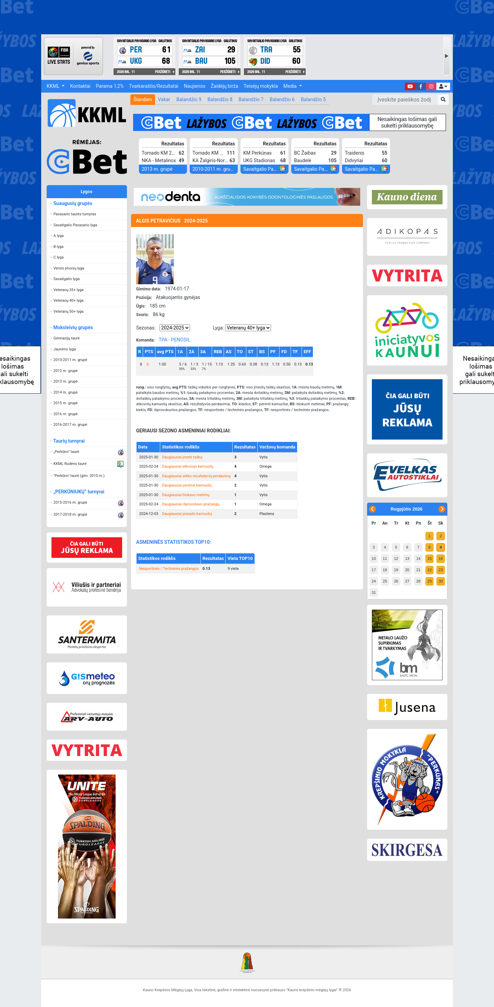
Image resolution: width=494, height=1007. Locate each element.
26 (396, 581)
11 (385, 558)
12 (396, 558)
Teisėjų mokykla (261, 86)
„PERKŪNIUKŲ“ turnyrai (79, 491)
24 (374, 581)
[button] (443, 86)
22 (429, 570)
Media (290, 86)
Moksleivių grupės (73, 327)
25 (385, 581)
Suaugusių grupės (73, 203)
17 (374, 570)
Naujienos (194, 86)
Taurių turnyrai (69, 441)
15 (429, 558)
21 (418, 570)
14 (418, 558)
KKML (54, 86)
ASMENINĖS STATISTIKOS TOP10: (173, 542)
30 (441, 581)
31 (374, 592)
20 (407, 570)
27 (407, 581)
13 (407, 558)
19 (396, 570)
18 (385, 570)
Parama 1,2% (110, 86)
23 (441, 570)
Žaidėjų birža (224, 86)
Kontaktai (80, 86)
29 (429, 581)
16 (441, 558)
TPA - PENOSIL (174, 340)
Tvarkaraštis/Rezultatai (153, 86)
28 (418, 581)
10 (374, 558)
